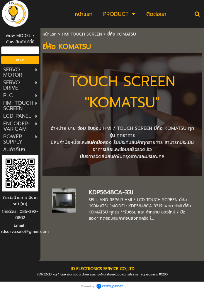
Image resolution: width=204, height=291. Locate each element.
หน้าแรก (49, 34)
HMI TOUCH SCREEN (82, 34)
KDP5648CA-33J (111, 192)
